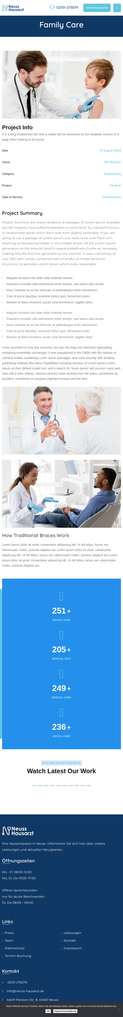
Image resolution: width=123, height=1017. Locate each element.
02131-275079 (67, 7)
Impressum (73, 948)
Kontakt (70, 940)
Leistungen (72, 933)
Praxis (9, 933)
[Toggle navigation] (117, 8)
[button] (34, 785)
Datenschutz (14, 948)
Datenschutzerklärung (65, 1011)
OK (48, 1011)
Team (9, 940)
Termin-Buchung (18, 956)
